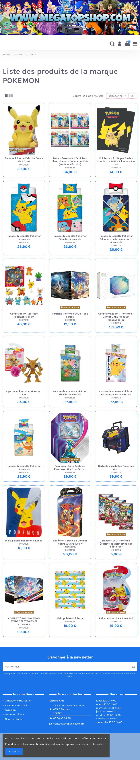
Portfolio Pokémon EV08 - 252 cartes (70, 315)
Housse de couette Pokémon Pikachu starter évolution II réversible (116, 239)
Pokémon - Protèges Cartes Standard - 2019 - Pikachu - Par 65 (116, 161)
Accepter (14, 751)
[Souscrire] (133, 666)
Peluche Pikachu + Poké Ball (116, 618)
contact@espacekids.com (68, 723)
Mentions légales (15, 714)
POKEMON (24, 165)
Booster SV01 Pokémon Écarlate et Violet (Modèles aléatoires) (116, 543)
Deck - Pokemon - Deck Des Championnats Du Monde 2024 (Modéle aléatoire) (70, 161)
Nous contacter (14, 719)
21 (133, 95)
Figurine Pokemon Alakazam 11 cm (23, 393)
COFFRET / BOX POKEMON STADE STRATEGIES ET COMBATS (24, 621)
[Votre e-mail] (66, 666)
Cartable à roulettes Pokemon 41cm (116, 467)
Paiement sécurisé (16, 705)
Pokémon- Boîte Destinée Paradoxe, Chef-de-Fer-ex (70, 467)
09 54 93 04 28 (62, 718)
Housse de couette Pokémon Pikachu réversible (70, 237)
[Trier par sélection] (117, 96)
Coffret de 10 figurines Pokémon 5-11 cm (24, 315)
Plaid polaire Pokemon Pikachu (23, 540)
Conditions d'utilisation (18, 700)
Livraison (10, 710)
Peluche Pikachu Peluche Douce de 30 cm (24, 160)
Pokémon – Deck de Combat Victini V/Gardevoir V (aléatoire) (70, 543)
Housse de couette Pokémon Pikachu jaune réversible (116, 393)
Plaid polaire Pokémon (70, 618)
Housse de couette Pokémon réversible (24, 237)
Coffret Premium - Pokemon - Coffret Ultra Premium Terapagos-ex (116, 316)
